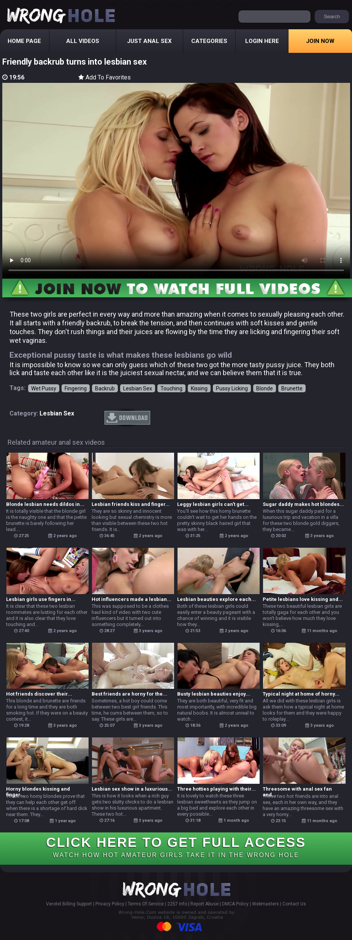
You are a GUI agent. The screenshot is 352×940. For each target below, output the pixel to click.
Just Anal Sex (149, 41)
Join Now (320, 41)
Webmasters (265, 904)
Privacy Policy (109, 904)
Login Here (262, 41)
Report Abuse (204, 904)
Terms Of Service (146, 904)
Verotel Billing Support (69, 904)
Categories (209, 41)
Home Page (24, 41)
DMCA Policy (235, 904)
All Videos (82, 41)
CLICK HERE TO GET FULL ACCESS (176, 846)
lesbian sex (57, 413)
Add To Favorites (104, 77)
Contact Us (294, 904)
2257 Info (177, 904)
